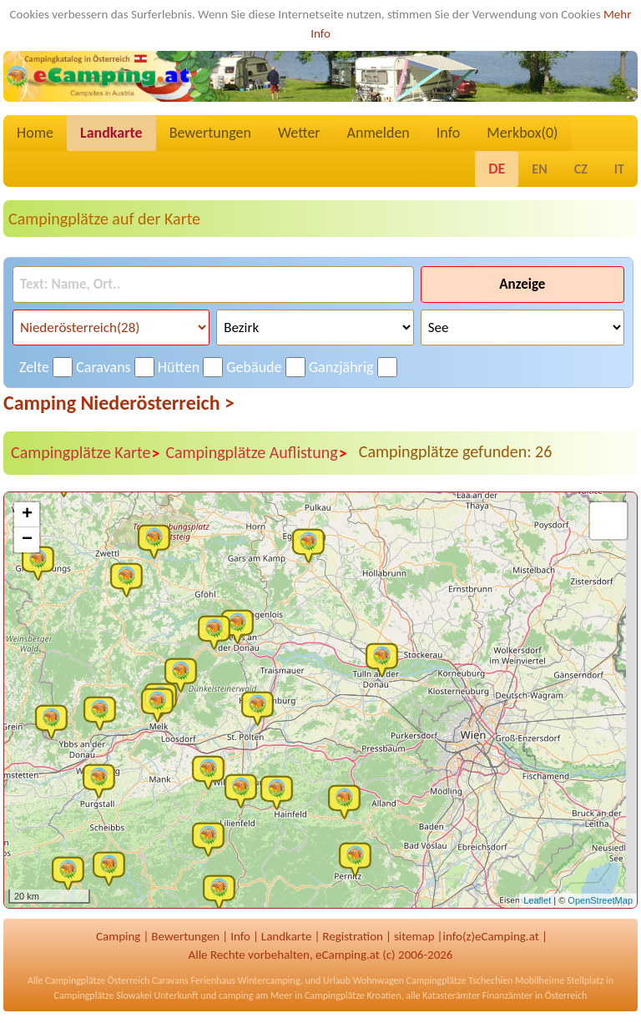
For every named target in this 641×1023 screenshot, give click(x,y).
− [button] (27, 539)
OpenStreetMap (600, 900)
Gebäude (253, 367)
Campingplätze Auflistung (256, 453)
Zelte (34, 367)
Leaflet (537, 900)
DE (496, 168)
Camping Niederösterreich (119, 403)
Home (35, 132)
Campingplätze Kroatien (353, 995)
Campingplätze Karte (85, 453)
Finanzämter (507, 995)
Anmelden (378, 132)
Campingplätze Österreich (97, 980)
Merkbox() (522, 132)
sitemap (414, 936)
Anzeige (522, 284)
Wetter (299, 132)
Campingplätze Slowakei (103, 995)
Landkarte (111, 132)
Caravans (103, 367)
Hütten (178, 367)
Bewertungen (210, 132)
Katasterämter (451, 995)
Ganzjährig (341, 367)
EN (539, 169)
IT (619, 169)
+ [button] (27, 514)
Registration (352, 936)
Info (449, 132)
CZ (581, 169)
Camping (118, 936)
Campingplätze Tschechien (459, 980)
